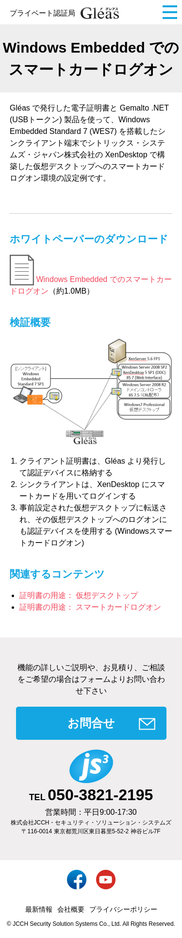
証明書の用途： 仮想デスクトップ (78, 595)
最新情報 (38, 909)
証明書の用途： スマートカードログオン (90, 607)
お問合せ (91, 723)
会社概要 (70, 909)
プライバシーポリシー (123, 909)
